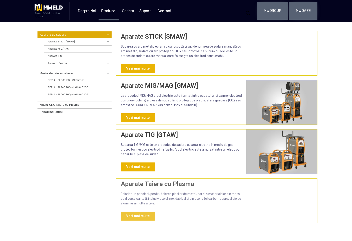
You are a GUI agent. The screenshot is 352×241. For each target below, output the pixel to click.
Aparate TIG (78, 56)
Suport (145, 11)
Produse (108, 11)
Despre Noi (87, 11)
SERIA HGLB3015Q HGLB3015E (66, 80)
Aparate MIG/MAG (78, 49)
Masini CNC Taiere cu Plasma (59, 104)
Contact (165, 11)
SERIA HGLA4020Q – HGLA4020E (68, 87)
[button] (272, 11)
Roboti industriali (51, 112)
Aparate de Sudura (74, 34)
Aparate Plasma (78, 63)
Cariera (128, 11)
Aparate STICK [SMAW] (78, 41)
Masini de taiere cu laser (74, 73)
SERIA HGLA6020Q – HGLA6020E (68, 94)
